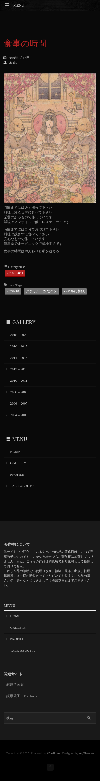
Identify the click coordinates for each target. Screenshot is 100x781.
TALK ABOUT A (22, 486)
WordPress (54, 753)
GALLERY (18, 463)
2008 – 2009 (18, 392)
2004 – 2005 (18, 415)
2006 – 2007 (18, 403)
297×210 (13, 291)
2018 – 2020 (18, 335)
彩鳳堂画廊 (15, 685)
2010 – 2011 (18, 381)
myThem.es (86, 753)
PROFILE (17, 474)
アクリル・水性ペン (41, 291)
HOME (15, 452)
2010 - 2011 (15, 273)
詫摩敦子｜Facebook (21, 696)
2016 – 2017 (18, 346)
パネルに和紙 (74, 291)
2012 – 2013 (18, 369)
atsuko (10, 62)
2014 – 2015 (18, 358)
